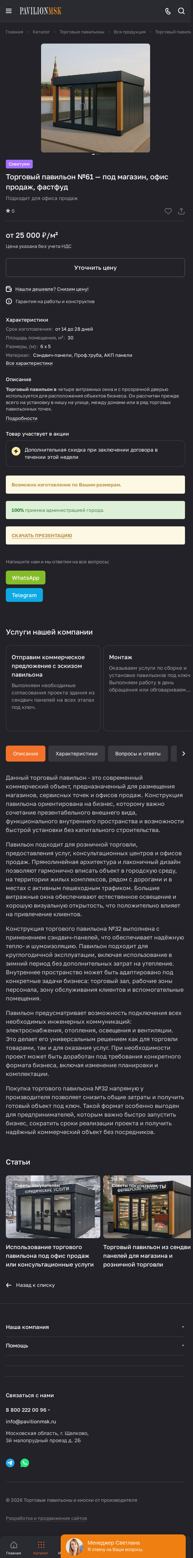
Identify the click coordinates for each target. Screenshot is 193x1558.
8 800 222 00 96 (26, 1410)
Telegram (24, 595)
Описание (25, 753)
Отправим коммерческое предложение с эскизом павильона (48, 665)
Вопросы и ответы (138, 753)
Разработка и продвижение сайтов (46, 1518)
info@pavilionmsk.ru (31, 1421)
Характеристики (77, 753)
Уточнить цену (95, 267)
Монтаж (120, 657)
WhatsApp (25, 577)
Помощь (17, 1345)
